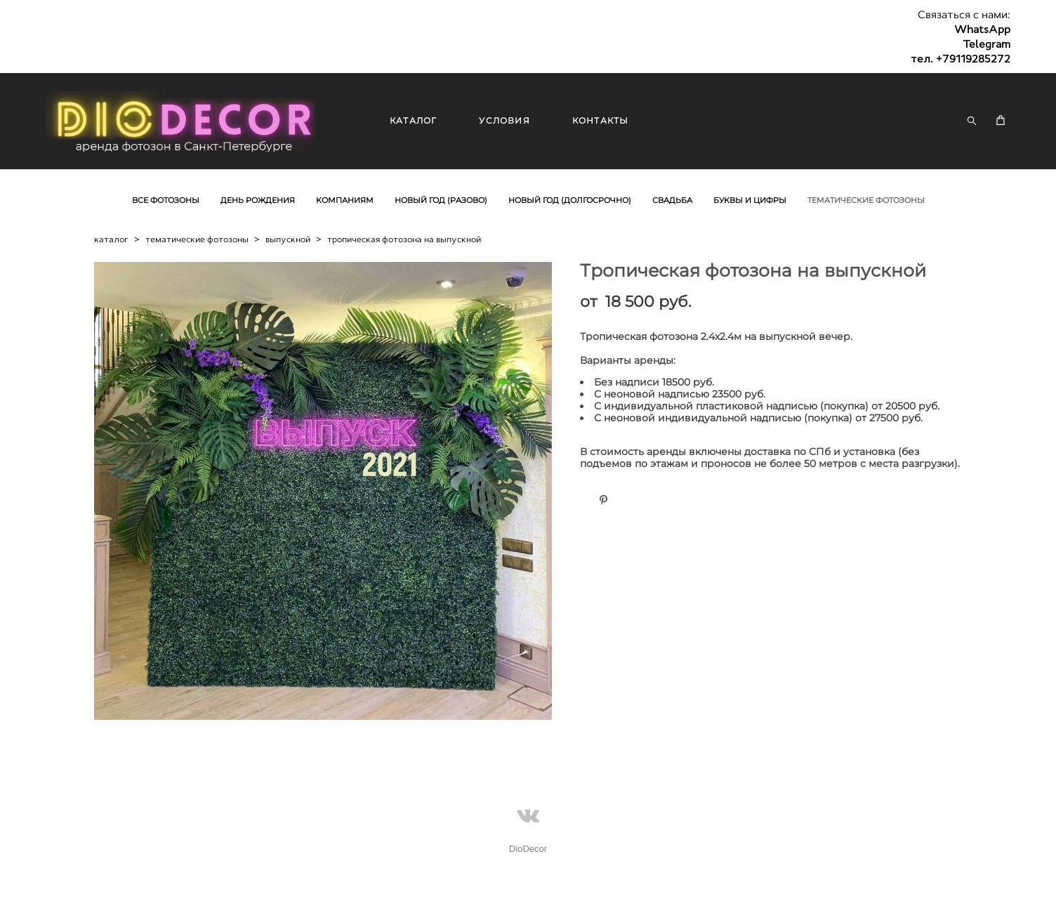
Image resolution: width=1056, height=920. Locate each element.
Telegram (986, 44)
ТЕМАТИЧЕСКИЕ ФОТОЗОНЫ (866, 200)
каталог (111, 239)
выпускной (287, 239)
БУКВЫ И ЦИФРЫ (749, 200)
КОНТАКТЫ (600, 120)
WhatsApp (982, 29)
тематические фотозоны (197, 239)
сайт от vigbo (73, 887)
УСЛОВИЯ (504, 120)
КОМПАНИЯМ (345, 200)
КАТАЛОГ (413, 120)
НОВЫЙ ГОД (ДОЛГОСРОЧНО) (569, 200)
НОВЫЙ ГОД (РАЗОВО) (441, 200)
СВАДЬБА (672, 200)
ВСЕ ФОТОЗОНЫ (165, 200)
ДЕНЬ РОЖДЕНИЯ (257, 200)
